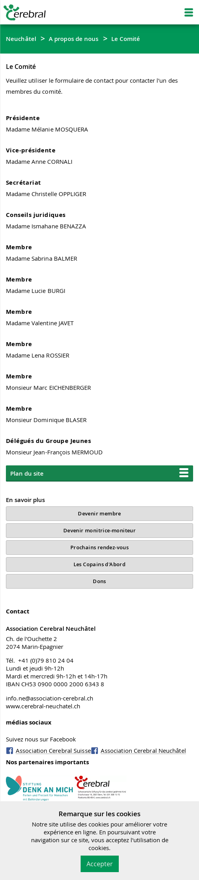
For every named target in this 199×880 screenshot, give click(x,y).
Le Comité (125, 39)
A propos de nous (74, 39)
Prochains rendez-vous (99, 547)
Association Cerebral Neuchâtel (143, 750)
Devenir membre (99, 513)
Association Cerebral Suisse (53, 750)
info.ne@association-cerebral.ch (49, 698)
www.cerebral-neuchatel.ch (43, 706)
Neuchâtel (21, 39)
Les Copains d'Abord (100, 564)
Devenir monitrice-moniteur (99, 530)
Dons (99, 581)
